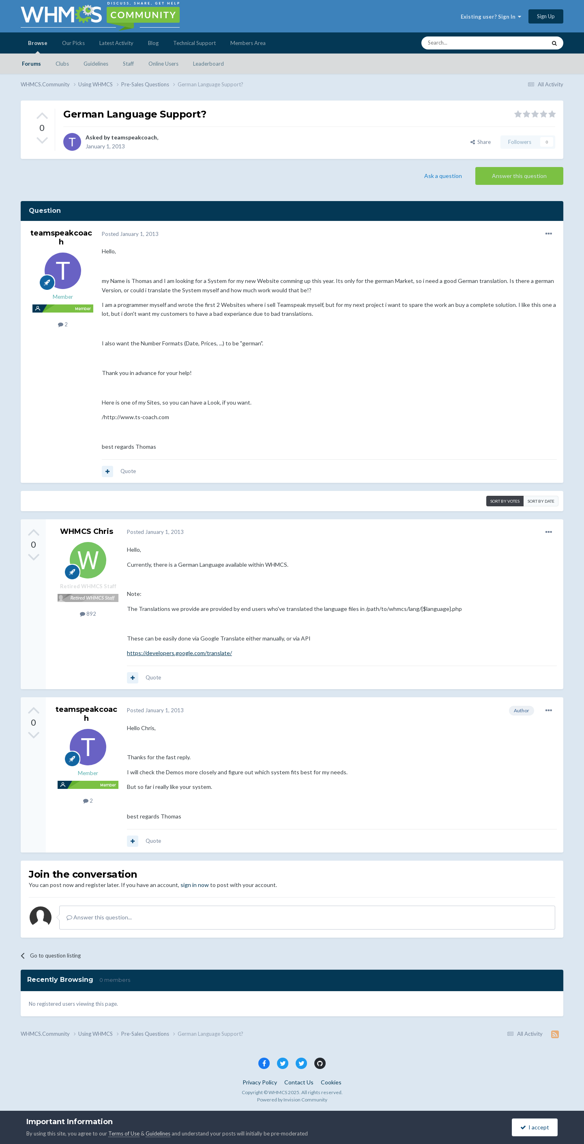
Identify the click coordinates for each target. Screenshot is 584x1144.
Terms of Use (124, 1133)
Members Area (248, 43)
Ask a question (443, 175)
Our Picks (73, 43)
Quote (128, 471)
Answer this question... (99, 917)
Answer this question (519, 175)
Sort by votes (505, 501)
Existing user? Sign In (491, 16)
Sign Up (546, 16)
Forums (31, 63)
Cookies (331, 1082)
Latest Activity (116, 43)
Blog (153, 43)
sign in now (194, 884)
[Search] (464, 42)
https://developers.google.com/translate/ (179, 652)
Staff (128, 63)
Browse (37, 47)
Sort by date (541, 501)
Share (480, 142)
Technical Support (194, 43)
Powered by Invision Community (292, 1100)
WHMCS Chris (86, 531)
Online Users (163, 63)
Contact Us (298, 1082)
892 (88, 614)
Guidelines (96, 63)
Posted (130, 234)
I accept (534, 1127)
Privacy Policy (260, 1082)
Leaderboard (208, 63)
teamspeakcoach (134, 137)
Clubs (62, 63)
